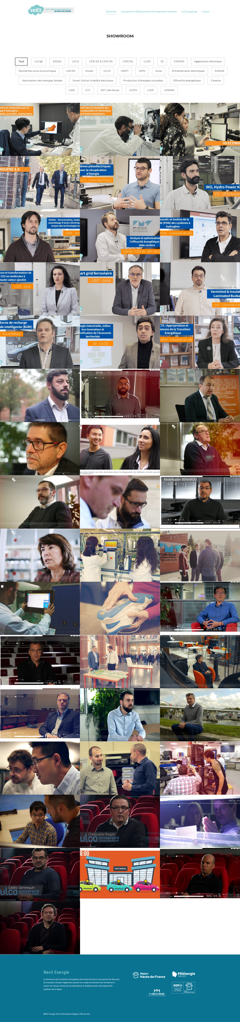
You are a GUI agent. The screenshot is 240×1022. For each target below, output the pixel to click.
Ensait (89, 71)
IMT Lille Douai (110, 90)
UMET (125, 71)
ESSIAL (57, 61)
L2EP (150, 90)
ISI (162, 61)
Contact (206, 11)
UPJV (142, 71)
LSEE (72, 90)
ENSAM (219, 71)
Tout (21, 61)
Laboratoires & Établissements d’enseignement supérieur (149, 11)
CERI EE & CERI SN (100, 61)
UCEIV (133, 90)
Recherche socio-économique (37, 71)
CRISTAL (128, 61)
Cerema (216, 80)
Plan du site (85, 1014)
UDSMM (169, 90)
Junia (158, 71)
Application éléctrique (208, 61)
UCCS (75, 61)
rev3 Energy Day (189, 11)
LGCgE (38, 61)
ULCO (107, 71)
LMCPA (70, 71)
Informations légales (70, 1014)
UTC (88, 90)
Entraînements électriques (188, 71)
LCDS (147, 61)
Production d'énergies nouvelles (143, 80)
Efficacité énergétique (187, 80)
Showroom (111, 11)
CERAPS (179, 61)
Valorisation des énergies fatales (42, 80)
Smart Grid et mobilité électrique (93, 80)
